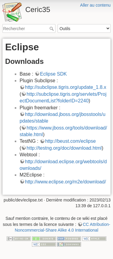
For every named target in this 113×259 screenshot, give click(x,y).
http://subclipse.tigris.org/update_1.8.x (65, 87)
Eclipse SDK (53, 73)
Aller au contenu (95, 5)
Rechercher (52, 29)
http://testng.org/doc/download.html (64, 148)
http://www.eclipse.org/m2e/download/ (65, 181)
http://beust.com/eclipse (70, 141)
